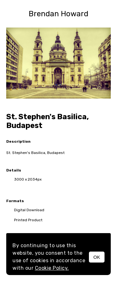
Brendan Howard (58, 13)
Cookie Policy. (52, 268)
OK (96, 257)
